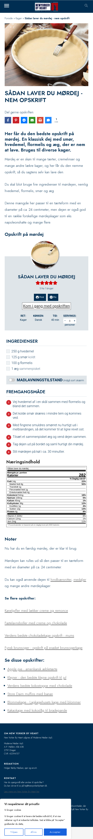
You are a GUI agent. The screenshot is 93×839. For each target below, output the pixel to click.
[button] (38, 283)
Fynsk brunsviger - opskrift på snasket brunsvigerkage (44, 647)
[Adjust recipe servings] (70, 320)
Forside (9, 18)
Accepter (55, 832)
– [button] (65, 320)
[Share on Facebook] (8, 120)
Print (40, 297)
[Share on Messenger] (24, 120)
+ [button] (74, 320)
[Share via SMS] (48, 120)
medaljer (79, 579)
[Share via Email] (32, 120)
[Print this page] (40, 120)
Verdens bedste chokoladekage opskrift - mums (39, 635)
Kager (19, 18)
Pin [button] (53, 297)
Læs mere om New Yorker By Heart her (21, 791)
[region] (35, 819)
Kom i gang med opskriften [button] (46, 306)
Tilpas (14, 832)
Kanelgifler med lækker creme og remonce (36, 610)
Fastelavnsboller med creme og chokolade (36, 622)
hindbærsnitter (61, 579)
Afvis (34, 832)
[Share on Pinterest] (16, 120)
